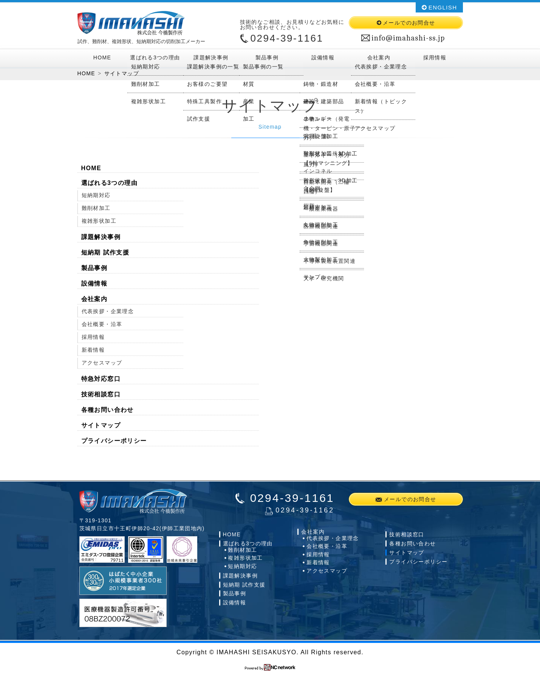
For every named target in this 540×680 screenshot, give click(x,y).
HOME (102, 57)
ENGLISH (443, 7)
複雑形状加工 (99, 223)
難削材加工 (96, 210)
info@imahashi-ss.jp (408, 38)
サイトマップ (101, 427)
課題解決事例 (210, 57)
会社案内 (378, 57)
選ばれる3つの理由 (155, 57)
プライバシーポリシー (114, 442)
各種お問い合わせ (107, 411)
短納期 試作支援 (105, 254)
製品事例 (267, 57)
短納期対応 (96, 197)
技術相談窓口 (101, 396)
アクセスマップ (102, 365)
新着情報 (93, 352)
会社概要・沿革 (102, 326)
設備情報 (322, 57)
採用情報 (434, 57)
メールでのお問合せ (409, 23)
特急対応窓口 (101, 380)
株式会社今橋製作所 (131, 23)
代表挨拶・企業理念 (108, 313)
